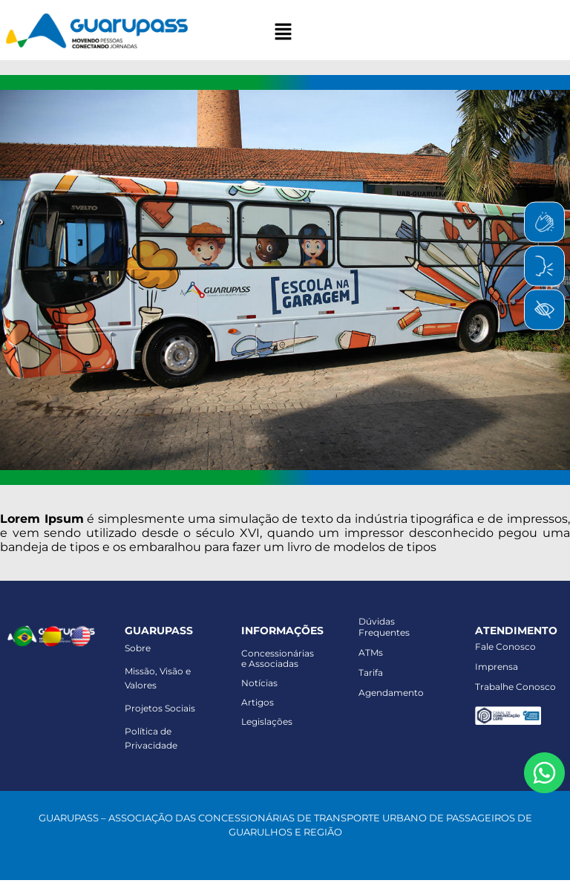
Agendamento (391, 692)
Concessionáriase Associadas (277, 658)
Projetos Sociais (160, 708)
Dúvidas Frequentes (384, 627)
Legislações (266, 721)
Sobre (138, 648)
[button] (283, 32)
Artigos (257, 702)
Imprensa (496, 666)
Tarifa (370, 672)
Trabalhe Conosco (515, 686)
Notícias (259, 682)
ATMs (370, 652)
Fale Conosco (505, 646)
